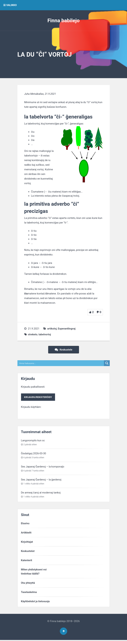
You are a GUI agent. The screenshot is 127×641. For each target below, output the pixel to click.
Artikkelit (26, 532)
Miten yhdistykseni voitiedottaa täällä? (34, 571)
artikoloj (52, 328)
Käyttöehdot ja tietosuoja (35, 601)
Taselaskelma (29, 592)
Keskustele (63, 349)
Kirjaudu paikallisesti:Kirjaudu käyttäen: (38, 397)
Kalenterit (26, 560)
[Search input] (60, 363)
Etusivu (25, 523)
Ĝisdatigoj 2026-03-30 (33, 453)
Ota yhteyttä (28, 583)
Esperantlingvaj (66, 328)
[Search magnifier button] (107, 363)
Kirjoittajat (27, 542)
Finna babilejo (63, 20)
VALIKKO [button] (10, 5)
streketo (32, 334)
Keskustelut (28, 551)
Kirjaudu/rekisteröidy (38, 397)
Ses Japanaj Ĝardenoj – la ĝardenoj (41, 479)
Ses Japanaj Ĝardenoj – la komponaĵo (42, 466)
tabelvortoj (44, 334)
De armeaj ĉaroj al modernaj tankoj (41, 492)
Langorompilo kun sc (33, 440)
